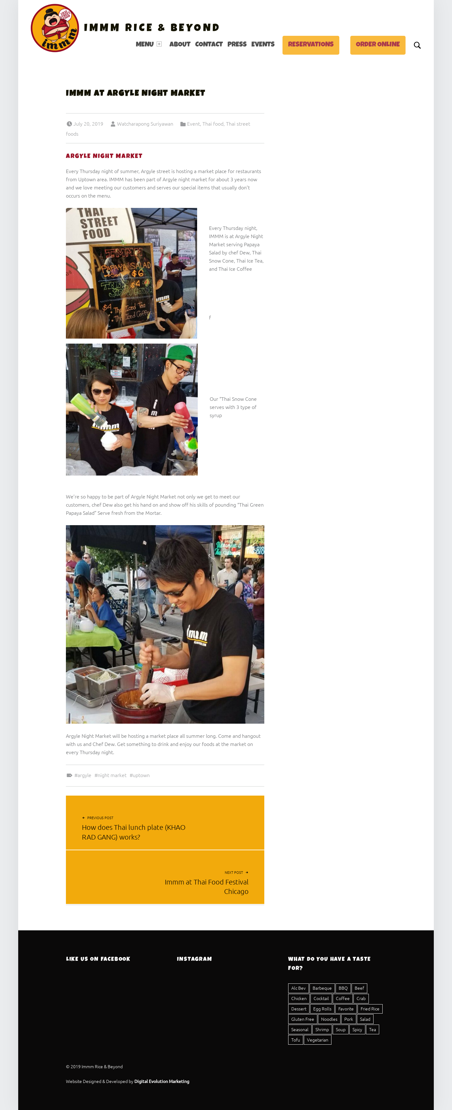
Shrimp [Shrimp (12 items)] (322, 1029)
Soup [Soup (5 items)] (341, 1029)
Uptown (141, 774)
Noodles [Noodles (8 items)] (329, 1019)
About (180, 45)
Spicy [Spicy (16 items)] (357, 1029)
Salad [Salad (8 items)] (365, 1019)
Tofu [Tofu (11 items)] (295, 1040)
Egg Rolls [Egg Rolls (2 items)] (322, 1008)
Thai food (212, 123)
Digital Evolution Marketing (161, 1081)
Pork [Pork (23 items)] (348, 1019)
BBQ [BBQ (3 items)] (343, 988)
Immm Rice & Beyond (152, 29)
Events (263, 45)
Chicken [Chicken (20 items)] (299, 998)
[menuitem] (150, 45)
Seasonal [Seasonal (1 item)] (300, 1029)
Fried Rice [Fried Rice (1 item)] (370, 1008)
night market (112, 774)
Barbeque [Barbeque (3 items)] (322, 988)
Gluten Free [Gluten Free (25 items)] (302, 1019)
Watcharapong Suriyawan (145, 123)
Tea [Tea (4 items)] (372, 1029)
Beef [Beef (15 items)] (359, 988)
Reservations (311, 45)
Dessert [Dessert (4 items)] (298, 1008)
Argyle (84, 774)
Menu (149, 44)
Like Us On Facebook (98, 959)
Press (237, 45)
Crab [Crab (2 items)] (361, 998)
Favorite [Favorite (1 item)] (346, 1008)
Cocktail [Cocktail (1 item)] (321, 998)
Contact (209, 45)
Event (193, 123)
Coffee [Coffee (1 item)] (343, 998)
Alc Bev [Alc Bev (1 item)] (298, 988)
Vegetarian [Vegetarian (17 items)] (317, 1040)
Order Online (378, 45)
